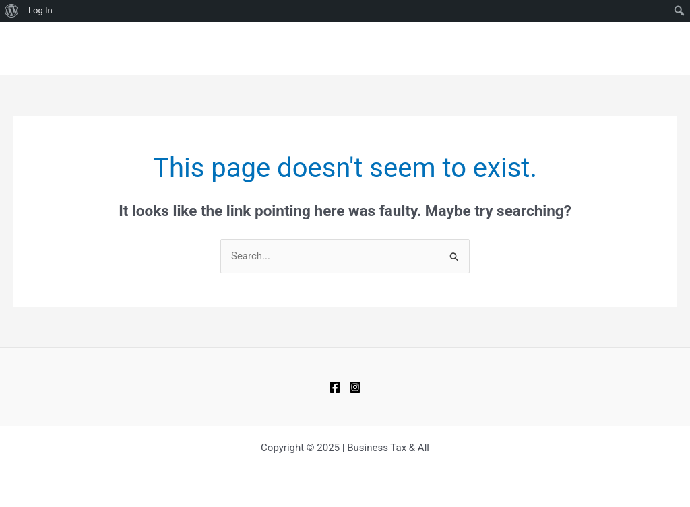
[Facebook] (335, 387)
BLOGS (502, 48)
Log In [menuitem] (40, 10)
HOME (453, 48)
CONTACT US (569, 48)
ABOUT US (642, 48)
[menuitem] (12, 11)
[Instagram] (355, 387)
